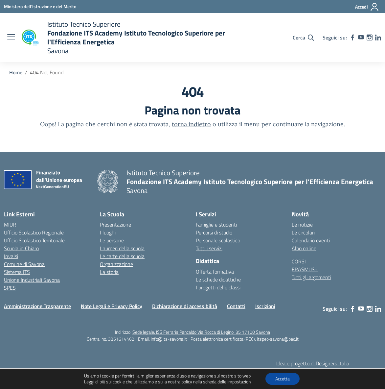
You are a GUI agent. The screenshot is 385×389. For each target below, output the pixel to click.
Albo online (304, 248)
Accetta (282, 378)
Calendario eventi (311, 240)
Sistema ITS (17, 272)
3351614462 (121, 338)
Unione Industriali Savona (32, 280)
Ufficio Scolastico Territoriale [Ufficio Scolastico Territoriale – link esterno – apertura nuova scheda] (34, 240)
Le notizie (302, 225)
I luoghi (108, 232)
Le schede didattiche (218, 279)
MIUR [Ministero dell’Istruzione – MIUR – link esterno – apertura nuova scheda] (10, 225)
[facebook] (352, 37)
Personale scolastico (218, 240)
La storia (109, 272)
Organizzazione (116, 264)
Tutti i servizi (209, 248)
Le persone (112, 240)
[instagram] (370, 37)
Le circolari (303, 232)
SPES (10, 288)
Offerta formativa (215, 272)
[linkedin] (378, 37)
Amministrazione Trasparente (37, 306)
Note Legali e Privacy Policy (111, 306)
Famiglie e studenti (216, 225)
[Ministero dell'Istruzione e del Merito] (40, 6)
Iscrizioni (265, 306)
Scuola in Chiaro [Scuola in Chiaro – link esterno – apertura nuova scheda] (21, 248)
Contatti (236, 306)
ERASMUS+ (305, 269)
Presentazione (115, 225)
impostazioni (239, 382)
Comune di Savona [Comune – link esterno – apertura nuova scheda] (24, 264)
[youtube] (361, 37)
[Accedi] (367, 7)
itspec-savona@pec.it (278, 338)
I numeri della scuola (122, 248)
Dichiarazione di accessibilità (184, 306)
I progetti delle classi (218, 287)
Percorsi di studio (214, 232)
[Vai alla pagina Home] (15, 72)
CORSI (299, 261)
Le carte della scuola (122, 256)
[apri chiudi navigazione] (11, 37)
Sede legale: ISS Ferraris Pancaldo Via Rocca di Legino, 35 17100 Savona (201, 331)
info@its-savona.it (169, 338)
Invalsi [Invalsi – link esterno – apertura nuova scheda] (11, 256)
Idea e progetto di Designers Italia (312, 363)
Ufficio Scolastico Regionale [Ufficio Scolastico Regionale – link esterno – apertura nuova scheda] (34, 232)
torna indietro (191, 124)
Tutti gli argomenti (311, 277)
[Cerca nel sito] (303, 37)
